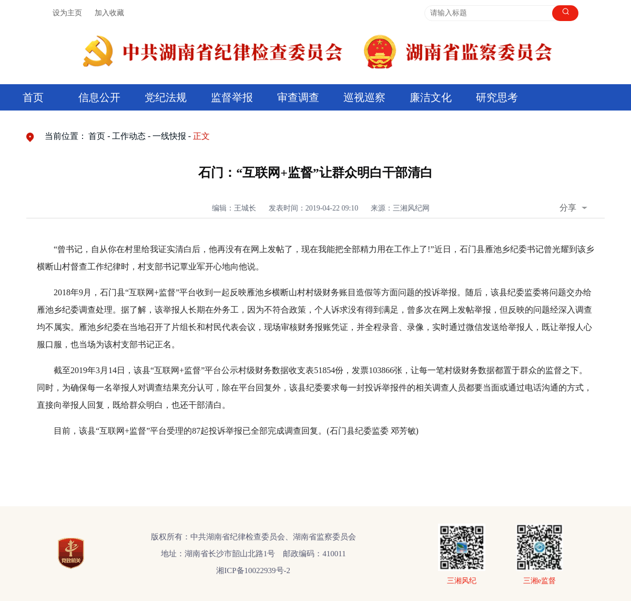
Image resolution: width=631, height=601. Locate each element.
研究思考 (497, 97)
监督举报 (232, 97)
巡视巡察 (364, 97)
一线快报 (169, 136)
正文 (201, 136)
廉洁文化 (431, 97)
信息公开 (99, 97)
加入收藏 (109, 13)
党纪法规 (166, 97)
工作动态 (129, 136)
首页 (33, 97)
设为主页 (67, 13)
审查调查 (298, 97)
